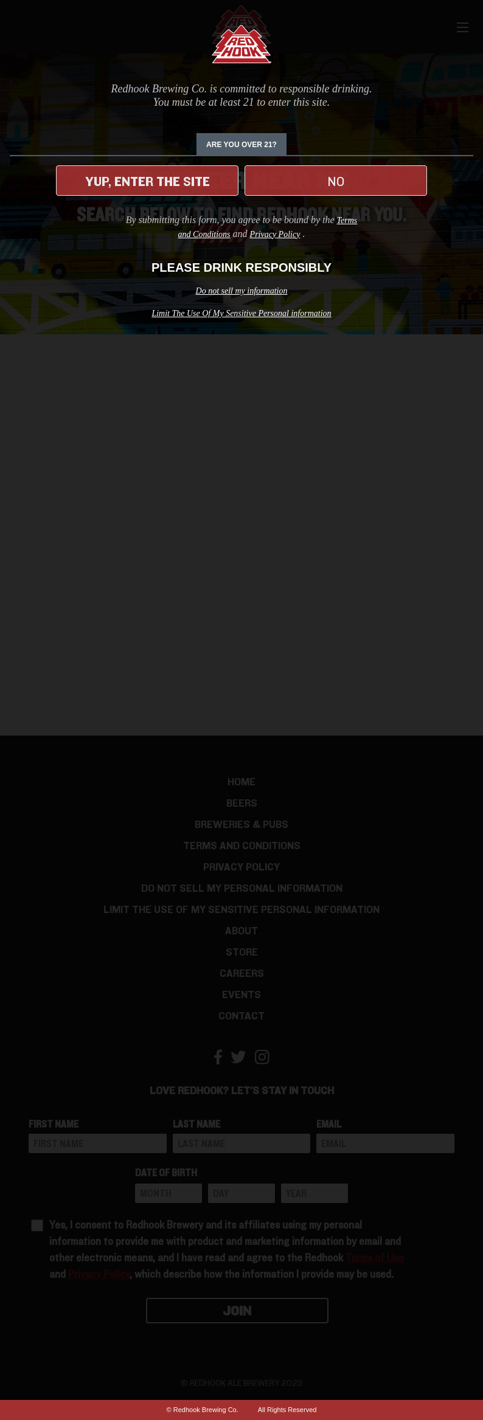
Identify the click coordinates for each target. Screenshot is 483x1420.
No (335, 181)
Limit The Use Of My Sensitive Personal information (241, 313)
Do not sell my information (242, 290)
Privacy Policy (275, 234)
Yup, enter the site (147, 181)
